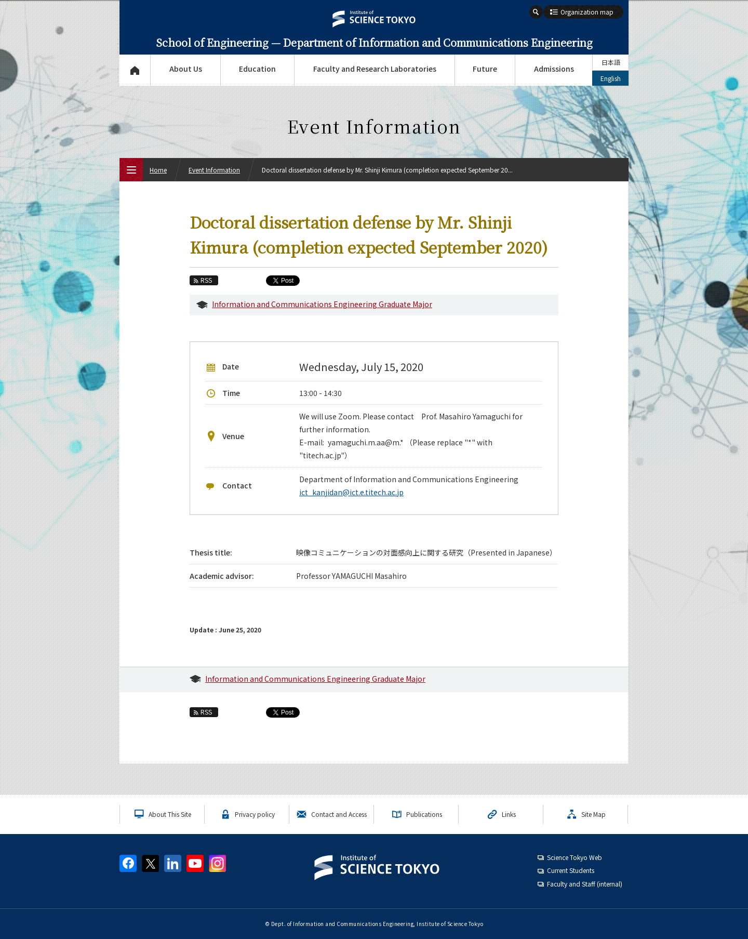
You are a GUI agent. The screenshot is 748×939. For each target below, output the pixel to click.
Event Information (214, 169)
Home (158, 169)
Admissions (554, 68)
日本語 (611, 62)
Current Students (570, 870)
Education (257, 68)
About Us (185, 68)
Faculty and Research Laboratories (374, 68)
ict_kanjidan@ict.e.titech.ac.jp (351, 492)
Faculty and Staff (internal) (584, 883)
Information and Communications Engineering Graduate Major (322, 304)
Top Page (134, 70)
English (610, 78)
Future (485, 68)
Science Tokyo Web (574, 857)
